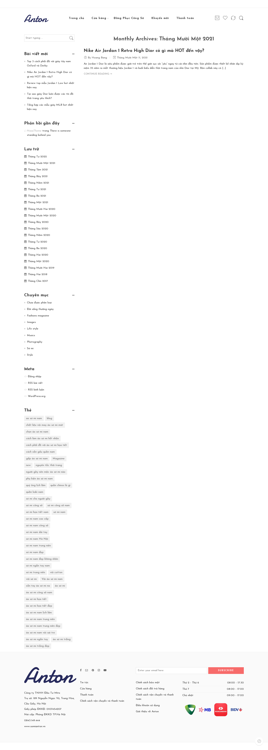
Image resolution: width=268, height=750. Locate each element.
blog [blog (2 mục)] (49, 418)
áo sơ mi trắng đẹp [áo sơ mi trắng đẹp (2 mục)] (37, 646)
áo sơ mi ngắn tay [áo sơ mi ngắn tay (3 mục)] (37, 639)
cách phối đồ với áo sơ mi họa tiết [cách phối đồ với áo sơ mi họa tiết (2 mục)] (46, 445)
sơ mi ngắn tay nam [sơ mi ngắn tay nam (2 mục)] (38, 565)
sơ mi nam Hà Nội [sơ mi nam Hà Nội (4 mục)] (37, 539)
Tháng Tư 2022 (37, 156)
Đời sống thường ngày (40, 309)
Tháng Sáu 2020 (38, 228)
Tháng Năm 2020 (39, 235)
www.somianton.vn (34, 726)
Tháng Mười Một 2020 (42, 215)
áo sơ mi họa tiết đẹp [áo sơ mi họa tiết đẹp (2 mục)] (39, 606)
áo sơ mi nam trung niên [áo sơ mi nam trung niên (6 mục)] (40, 619)
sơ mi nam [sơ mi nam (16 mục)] (59, 512)
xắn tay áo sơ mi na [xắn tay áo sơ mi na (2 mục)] (38, 585)
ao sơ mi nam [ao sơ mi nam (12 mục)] (34, 418)
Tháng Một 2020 (38, 261)
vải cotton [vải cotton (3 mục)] (56, 572)
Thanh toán (185, 18)
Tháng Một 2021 (38, 202)
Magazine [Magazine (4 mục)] (59, 458)
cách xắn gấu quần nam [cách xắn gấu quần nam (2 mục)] (40, 452)
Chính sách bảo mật (148, 682)
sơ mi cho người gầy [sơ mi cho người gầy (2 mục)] (38, 498)
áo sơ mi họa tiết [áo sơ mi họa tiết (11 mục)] (36, 599)
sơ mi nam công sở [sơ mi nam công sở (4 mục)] (37, 525)
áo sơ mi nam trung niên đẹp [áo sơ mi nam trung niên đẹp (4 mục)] (43, 626)
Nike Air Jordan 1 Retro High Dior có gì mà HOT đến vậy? (144, 51)
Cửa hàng (99, 18)
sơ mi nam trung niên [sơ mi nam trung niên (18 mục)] (38, 545)
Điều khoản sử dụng (148, 705)
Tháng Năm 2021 (38, 183)
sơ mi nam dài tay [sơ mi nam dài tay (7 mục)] (36, 532)
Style (30, 355)
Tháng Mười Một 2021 (41, 163)
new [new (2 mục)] (28, 465)
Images (31, 322)
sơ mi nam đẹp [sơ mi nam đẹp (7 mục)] (35, 552)
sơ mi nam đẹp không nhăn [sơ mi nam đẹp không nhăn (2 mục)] (42, 559)
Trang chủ (76, 18)
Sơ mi (30, 348)
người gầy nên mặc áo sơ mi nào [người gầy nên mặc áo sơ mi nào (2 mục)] (45, 472)
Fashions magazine (38, 315)
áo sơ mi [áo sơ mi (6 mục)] (60, 585)
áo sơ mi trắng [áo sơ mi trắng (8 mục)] (62, 639)
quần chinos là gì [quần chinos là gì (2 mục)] (60, 485)
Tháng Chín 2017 (38, 281)
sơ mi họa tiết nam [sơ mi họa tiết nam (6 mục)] (37, 512)
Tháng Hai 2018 (37, 274)
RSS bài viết (35, 383)
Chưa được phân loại (39, 302)
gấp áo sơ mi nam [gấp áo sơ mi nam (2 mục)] (37, 458)
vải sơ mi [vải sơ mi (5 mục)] (31, 579)
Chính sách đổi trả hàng (150, 688)
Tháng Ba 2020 (37, 248)
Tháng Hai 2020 (38, 255)
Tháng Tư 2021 (37, 189)
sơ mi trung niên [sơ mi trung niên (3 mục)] (35, 572)
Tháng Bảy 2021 (38, 176)
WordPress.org (36, 396)
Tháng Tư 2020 (37, 242)
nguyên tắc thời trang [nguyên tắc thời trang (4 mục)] (49, 465)
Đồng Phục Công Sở (129, 18)
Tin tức (84, 682)
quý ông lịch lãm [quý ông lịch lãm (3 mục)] (35, 485)
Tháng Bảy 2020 (38, 222)
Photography (34, 342)
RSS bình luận (36, 389)
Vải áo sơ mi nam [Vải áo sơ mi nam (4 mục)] (52, 579)
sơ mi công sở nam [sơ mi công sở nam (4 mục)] (58, 505)
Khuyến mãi (160, 18)
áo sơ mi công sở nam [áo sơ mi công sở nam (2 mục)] (39, 592)
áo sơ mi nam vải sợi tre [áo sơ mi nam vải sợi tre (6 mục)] (40, 632)
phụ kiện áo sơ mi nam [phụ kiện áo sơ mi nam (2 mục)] (39, 478)
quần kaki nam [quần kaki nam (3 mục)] (34, 492)
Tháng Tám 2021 (38, 169)
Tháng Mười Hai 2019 (41, 268)
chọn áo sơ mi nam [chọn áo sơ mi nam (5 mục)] (37, 431)
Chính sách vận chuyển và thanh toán (102, 701)
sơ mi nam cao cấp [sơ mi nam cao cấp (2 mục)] (37, 518)
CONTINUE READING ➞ (98, 74)
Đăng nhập (34, 376)
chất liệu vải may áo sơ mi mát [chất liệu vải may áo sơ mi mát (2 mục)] (44, 425)
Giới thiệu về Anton (147, 711)
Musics (31, 335)
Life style (32, 328)
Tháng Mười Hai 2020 (41, 209)
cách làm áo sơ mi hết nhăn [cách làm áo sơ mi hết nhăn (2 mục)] (42, 438)
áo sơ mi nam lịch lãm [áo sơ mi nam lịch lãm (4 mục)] (39, 612)
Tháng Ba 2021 (37, 196)
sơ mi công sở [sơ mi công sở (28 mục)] (34, 505)
